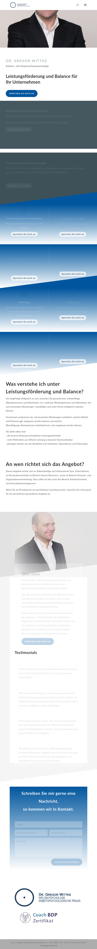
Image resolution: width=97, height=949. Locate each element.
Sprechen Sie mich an (21, 93)
